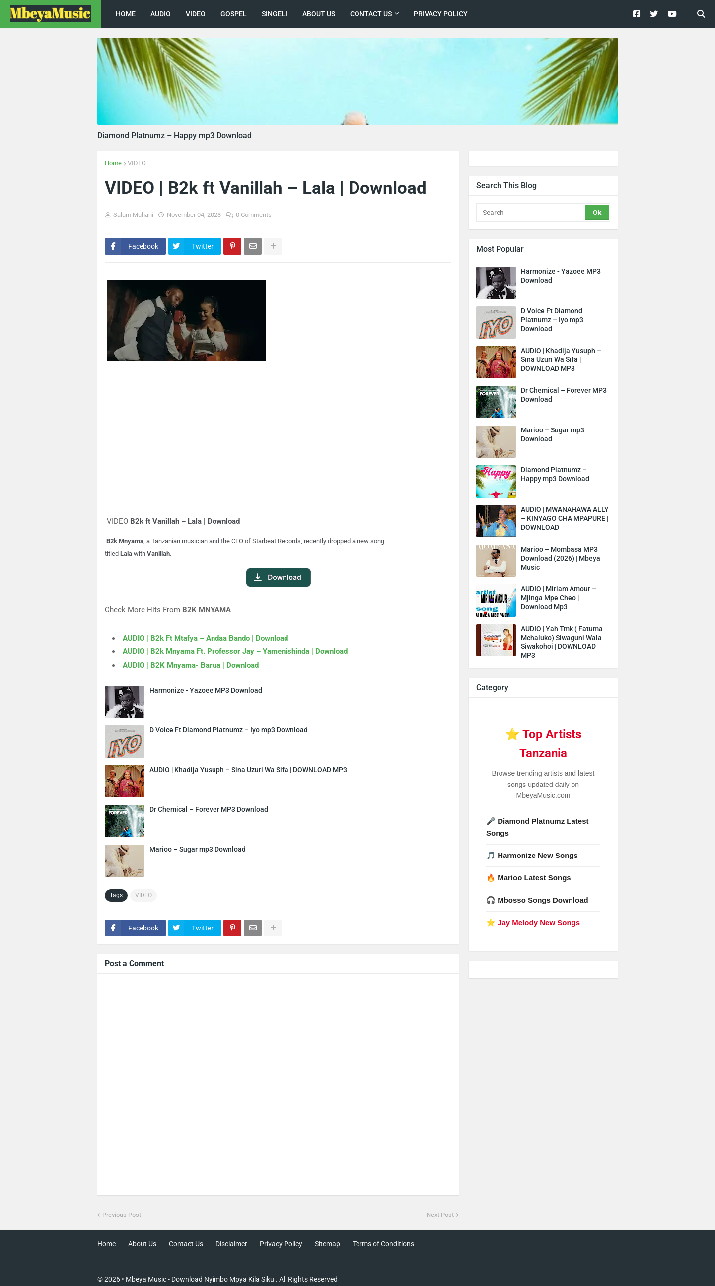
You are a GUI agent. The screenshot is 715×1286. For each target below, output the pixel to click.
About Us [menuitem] (318, 14)
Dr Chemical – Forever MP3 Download (208, 809)
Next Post (440, 1214)
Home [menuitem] (126, 14)
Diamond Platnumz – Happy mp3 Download (174, 135)
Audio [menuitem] (160, 14)
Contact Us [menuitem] (371, 14)
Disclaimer (231, 1244)
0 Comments (254, 214)
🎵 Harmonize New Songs (532, 855)
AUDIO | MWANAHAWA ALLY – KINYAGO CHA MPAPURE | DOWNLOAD (565, 518)
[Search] (531, 212)
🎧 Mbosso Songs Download (537, 900)
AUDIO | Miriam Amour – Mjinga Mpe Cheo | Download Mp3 (558, 598)
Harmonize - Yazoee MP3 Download (205, 690)
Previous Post (121, 1214)
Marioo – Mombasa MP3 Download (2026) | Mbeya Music (560, 558)
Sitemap (327, 1244)
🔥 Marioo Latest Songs (528, 877)
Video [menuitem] (196, 14)
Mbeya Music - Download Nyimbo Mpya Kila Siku (200, 1279)
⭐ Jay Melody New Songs (533, 922)
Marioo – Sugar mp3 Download (197, 849)
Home (113, 163)
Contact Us (186, 1244)
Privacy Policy (281, 1244)
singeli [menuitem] (274, 14)
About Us (142, 1244)
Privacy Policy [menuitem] (441, 14)
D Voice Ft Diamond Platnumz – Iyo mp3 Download (228, 730)
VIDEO (137, 163)
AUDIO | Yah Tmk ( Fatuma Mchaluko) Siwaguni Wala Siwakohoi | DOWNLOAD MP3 (562, 642)
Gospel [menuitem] (233, 14)
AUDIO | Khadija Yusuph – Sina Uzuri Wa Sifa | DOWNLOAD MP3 (248, 770)
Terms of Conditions (383, 1244)
